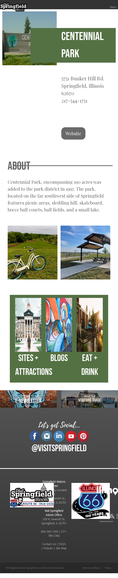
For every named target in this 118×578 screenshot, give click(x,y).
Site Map (61, 548)
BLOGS (59, 358)
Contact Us (49, 544)
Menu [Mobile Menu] (113, 6)
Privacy (108, 567)
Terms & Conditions (91, 567)
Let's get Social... (59, 425)
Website (73, 133)
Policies (48, 548)
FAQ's (62, 544)
